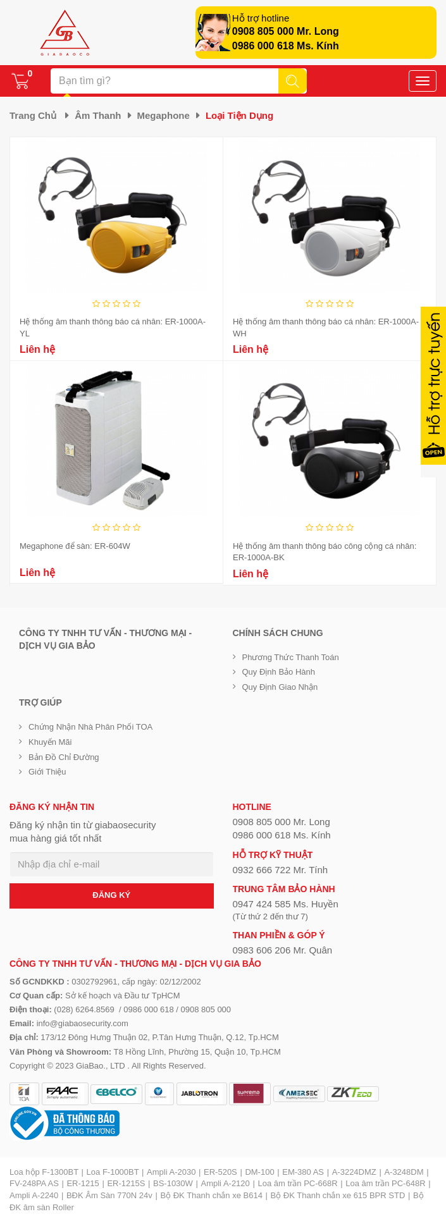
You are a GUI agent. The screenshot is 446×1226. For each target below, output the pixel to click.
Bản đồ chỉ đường (63, 757)
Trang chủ (32, 115)
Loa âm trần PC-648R (385, 1183)
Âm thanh (98, 115)
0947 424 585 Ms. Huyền (285, 903)
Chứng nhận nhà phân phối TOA (90, 727)
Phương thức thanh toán (290, 657)
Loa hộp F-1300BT (43, 1172)
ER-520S (220, 1172)
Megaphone (163, 115)
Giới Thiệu (47, 771)
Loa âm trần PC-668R (297, 1183)
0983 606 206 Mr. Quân (283, 950)
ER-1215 (82, 1183)
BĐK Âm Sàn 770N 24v (109, 1195)
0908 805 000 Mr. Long (285, 31)
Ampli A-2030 (171, 1172)
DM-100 (259, 1172)
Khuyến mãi (49, 742)
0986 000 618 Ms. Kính (285, 45)
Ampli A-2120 (225, 1183)
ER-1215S (126, 1183)
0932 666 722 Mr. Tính (280, 869)
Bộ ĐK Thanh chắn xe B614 (211, 1195)
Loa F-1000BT (113, 1172)
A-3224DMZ (354, 1172)
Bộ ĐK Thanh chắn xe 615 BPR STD (338, 1195)
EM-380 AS (303, 1172)
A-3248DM (403, 1172)
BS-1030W (173, 1183)
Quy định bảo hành (279, 672)
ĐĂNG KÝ (111, 895)
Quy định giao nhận (280, 687)
